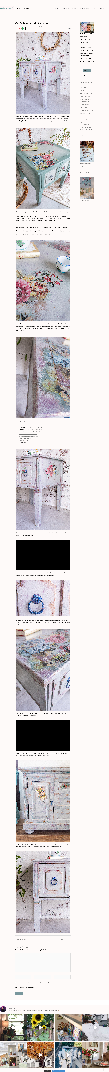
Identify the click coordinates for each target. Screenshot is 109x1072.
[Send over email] (23, 27)
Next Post (65, 938)
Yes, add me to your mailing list (24, 986)
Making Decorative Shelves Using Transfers (86, 84)
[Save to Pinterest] (20, 27)
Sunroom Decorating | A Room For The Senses (87, 112)
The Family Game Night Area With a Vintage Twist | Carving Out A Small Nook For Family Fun (86, 123)
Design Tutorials (85, 171)
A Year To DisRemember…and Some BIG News (86, 92)
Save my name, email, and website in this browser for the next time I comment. (40, 982)
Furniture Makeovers (33, 25)
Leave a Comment (20, 25)
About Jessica (86, 69)
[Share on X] (26, 27)
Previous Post (21, 938)
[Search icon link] (107, 8)
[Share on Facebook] (16, 27)
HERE (49, 234)
